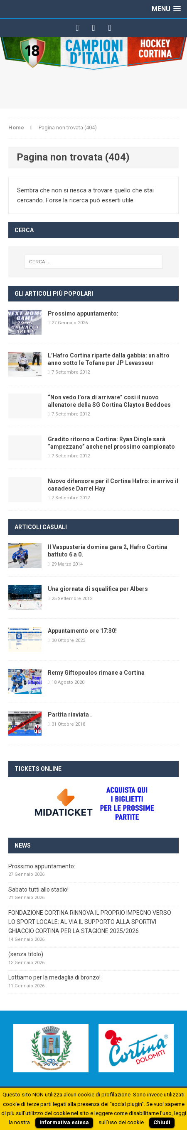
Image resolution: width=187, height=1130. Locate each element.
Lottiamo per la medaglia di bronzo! (54, 977)
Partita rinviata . (70, 714)
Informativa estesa (64, 1122)
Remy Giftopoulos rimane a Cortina (96, 672)
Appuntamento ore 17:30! (82, 630)
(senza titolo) (25, 954)
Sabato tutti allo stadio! (38, 889)
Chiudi (161, 1122)
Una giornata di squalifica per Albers (98, 589)
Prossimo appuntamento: (83, 313)
